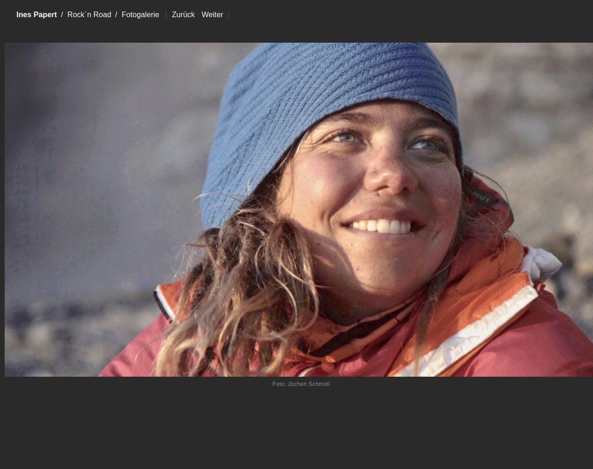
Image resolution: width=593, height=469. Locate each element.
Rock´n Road (89, 14)
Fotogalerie (140, 14)
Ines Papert (36, 14)
